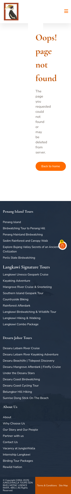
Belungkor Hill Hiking (17, 392)
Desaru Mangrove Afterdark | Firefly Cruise (32, 367)
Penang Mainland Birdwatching (23, 234)
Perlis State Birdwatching (19, 258)
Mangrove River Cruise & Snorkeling (27, 287)
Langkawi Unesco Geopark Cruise (25, 274)
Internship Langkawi (16, 455)
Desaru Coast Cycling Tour (21, 386)
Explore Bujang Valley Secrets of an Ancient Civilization (31, 249)
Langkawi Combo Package (20, 324)
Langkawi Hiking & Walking (22, 318)
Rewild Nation (12, 467)
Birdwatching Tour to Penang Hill (24, 228)
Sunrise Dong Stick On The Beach (25, 398)
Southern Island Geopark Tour (23, 293)
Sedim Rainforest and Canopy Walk (25, 241)
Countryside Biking (15, 299)
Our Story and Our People (20, 430)
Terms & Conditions (47, 485)
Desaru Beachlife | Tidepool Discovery (28, 361)
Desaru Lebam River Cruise (21, 348)
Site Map (63, 485)
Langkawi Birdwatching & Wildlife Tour (29, 312)
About (7, 417)
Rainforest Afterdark (16, 306)
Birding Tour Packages (18, 461)
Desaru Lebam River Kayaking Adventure (31, 354)
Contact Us (10, 442)
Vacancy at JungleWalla (19, 448)
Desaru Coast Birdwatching (21, 379)
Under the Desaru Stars (19, 373)
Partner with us (13, 436)
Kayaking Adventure (16, 281)
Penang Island (12, 222)
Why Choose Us (14, 423)
